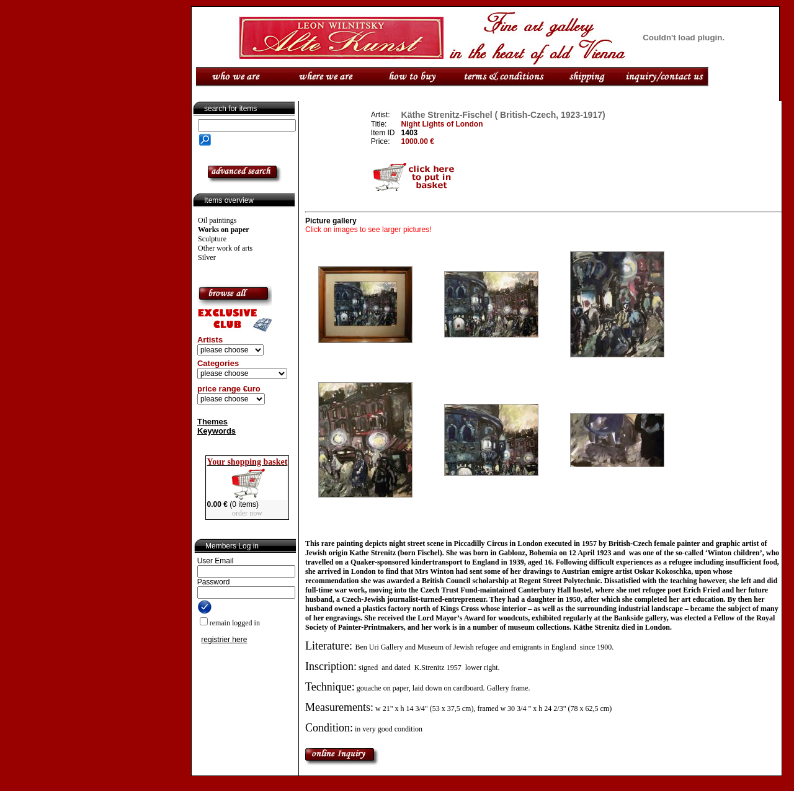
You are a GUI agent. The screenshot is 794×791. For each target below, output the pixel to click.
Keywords (216, 431)
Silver (207, 257)
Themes (212, 421)
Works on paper (223, 229)
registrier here (224, 639)
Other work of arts (225, 248)
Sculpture (212, 239)
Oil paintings (217, 220)
